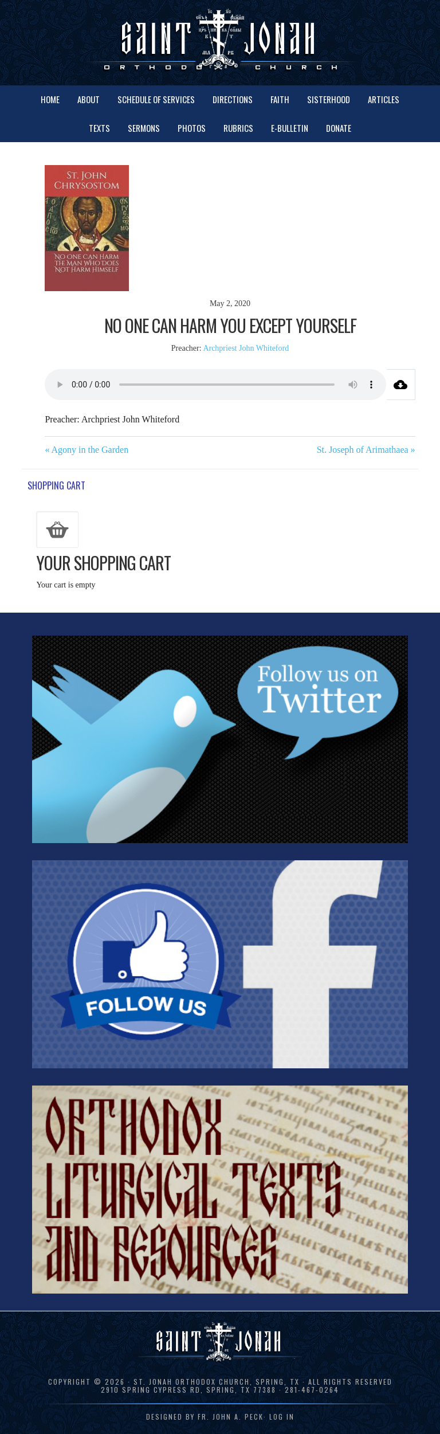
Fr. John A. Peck (231, 1416)
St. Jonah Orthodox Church (220, 41)
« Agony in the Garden (86, 450)
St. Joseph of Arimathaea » (366, 450)
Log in (281, 1416)
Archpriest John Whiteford (246, 348)
